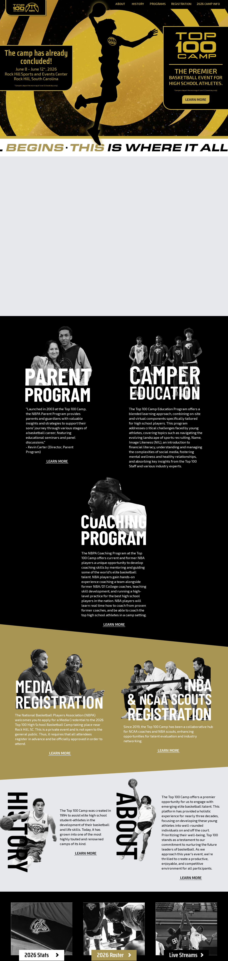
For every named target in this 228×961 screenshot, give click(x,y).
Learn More (195, 99)
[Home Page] (25, 8)
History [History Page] (138, 4)
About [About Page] (120, 4)
